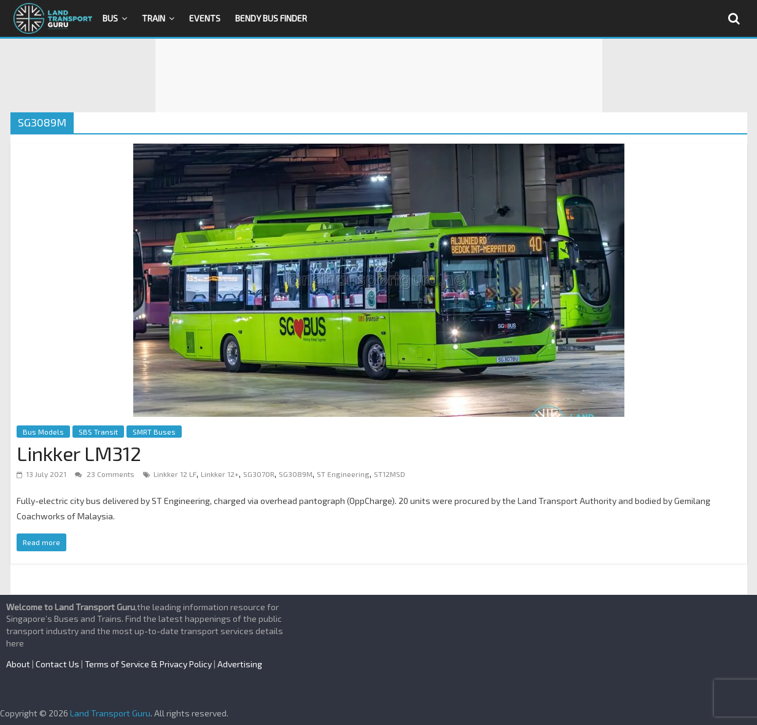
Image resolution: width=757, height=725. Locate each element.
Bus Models (43, 431)
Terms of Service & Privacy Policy (148, 664)
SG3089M (296, 474)
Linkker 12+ (220, 474)
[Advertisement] (378, 75)
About (18, 664)
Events (204, 18)
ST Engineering (343, 474)
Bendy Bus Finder (271, 18)
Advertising (239, 664)
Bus (110, 18)
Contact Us (57, 664)
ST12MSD (389, 474)
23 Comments (104, 474)
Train (153, 18)
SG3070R (258, 474)
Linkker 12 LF (174, 474)
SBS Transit (98, 431)
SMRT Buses (154, 431)
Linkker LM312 (79, 453)
